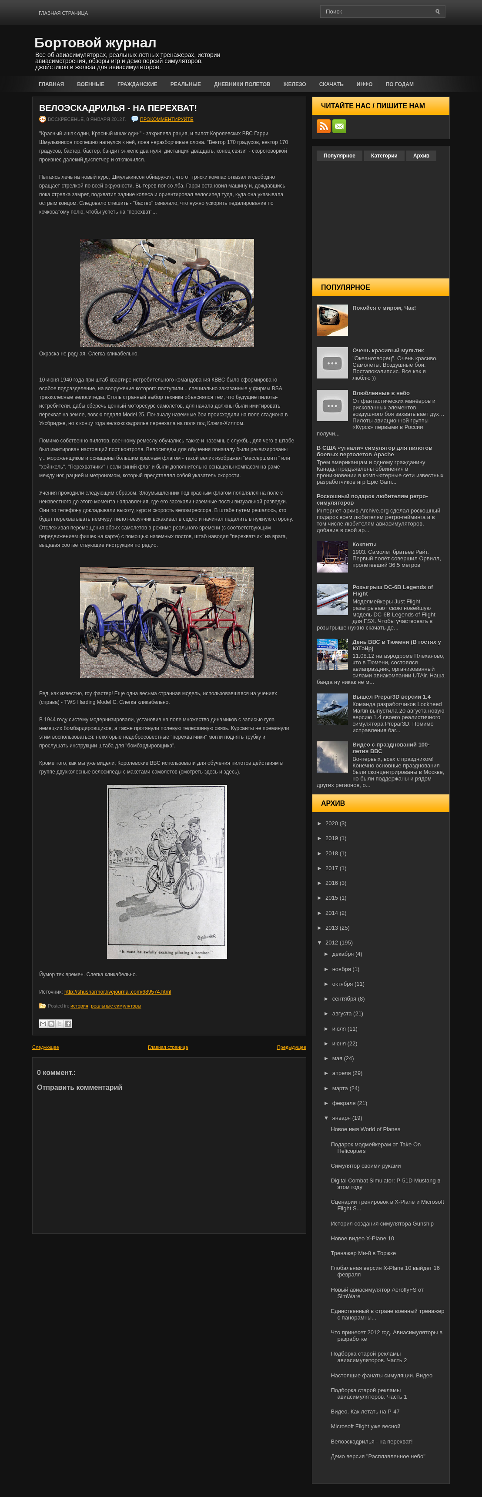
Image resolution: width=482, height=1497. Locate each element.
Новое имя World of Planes (365, 1129)
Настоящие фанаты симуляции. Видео (381, 1375)
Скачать (331, 84)
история (79, 1005)
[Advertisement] (348, 49)
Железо (295, 84)
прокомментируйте (167, 119)
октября (343, 984)
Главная (51, 84)
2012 (332, 942)
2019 (332, 838)
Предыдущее (291, 1047)
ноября (342, 969)
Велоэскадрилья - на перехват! (118, 108)
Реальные (186, 84)
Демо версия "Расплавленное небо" (378, 1456)
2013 (332, 927)
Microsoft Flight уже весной (365, 1426)
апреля (342, 1073)
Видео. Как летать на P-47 (365, 1411)
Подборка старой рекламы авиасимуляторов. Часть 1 (369, 1393)
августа (342, 1013)
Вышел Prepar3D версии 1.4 (391, 696)
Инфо (365, 84)
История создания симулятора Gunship (382, 1223)
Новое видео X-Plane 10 (362, 1238)
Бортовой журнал (95, 42)
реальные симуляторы (116, 1005)
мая (338, 1058)
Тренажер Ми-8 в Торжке (363, 1253)
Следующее (45, 1047)
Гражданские (137, 84)
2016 (332, 883)
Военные (90, 84)
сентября (345, 998)
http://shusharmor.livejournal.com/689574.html (117, 992)
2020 (332, 823)
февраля (345, 1103)
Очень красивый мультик (388, 350)
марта (341, 1088)
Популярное (339, 156)
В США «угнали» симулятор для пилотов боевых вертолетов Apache (374, 451)
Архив (421, 156)
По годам (400, 84)
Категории (384, 156)
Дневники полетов (242, 84)
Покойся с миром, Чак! (384, 308)
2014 (332, 913)
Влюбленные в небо (381, 393)
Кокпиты (364, 544)
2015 (332, 897)
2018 (332, 853)
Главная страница (63, 13)
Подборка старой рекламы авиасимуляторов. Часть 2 (369, 1356)
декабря (343, 954)
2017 (332, 868)
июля (340, 1028)
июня (340, 1043)
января (342, 1118)
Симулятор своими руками (366, 1165)
